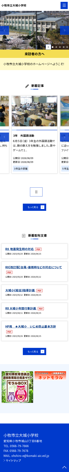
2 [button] (56, 47)
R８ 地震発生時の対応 (19, 250)
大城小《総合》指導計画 (20, 291)
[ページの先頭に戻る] (64, 467)
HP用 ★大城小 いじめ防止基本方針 (30, 327)
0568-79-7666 (19, 446)
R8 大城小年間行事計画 (21, 309)
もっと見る (32, 208)
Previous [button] (4, 30)
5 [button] (67, 47)
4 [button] (63, 47)
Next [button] (64, 30)
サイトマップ (13, 460)
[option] (34, 30)
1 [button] (53, 47)
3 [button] (60, 47)
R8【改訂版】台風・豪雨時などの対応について (33, 268)
